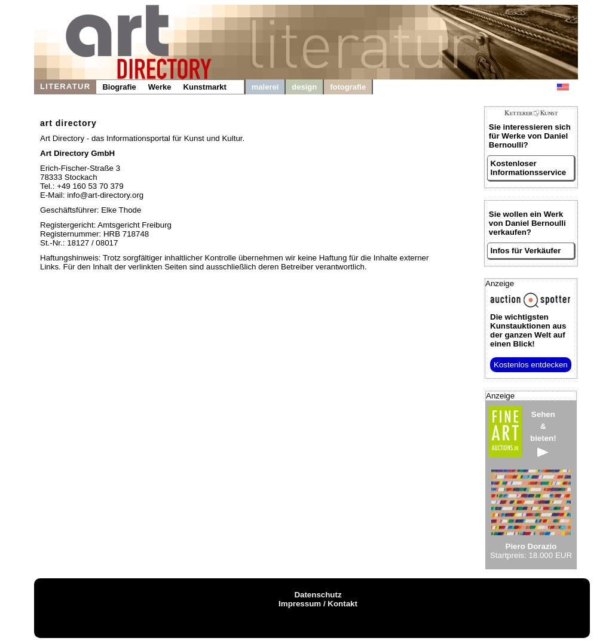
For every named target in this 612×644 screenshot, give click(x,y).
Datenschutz (317, 594)
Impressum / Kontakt (318, 603)
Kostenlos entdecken (531, 364)
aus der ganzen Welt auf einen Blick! (528, 330)
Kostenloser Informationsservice (529, 168)
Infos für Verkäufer (526, 250)
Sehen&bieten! (543, 433)
